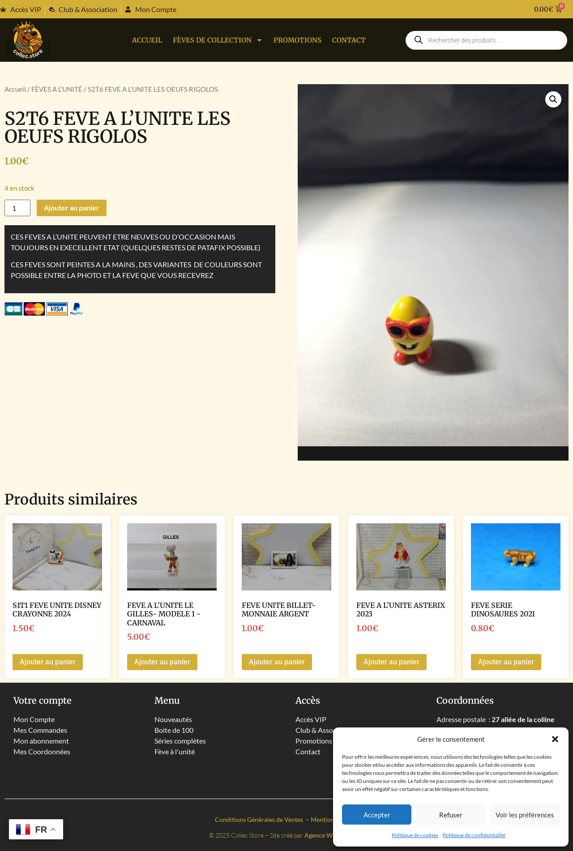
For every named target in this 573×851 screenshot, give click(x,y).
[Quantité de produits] (17, 208)
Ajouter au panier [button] (48, 662)
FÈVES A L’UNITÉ (56, 89)
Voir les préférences (525, 815)
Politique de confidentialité (474, 835)
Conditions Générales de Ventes (259, 819)
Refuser (450, 815)
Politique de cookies (415, 835)
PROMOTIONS (297, 40)
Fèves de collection (218, 40)
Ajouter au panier (71, 207)
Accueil (147, 40)
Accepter (376, 815)
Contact (349, 40)
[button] (555, 739)
